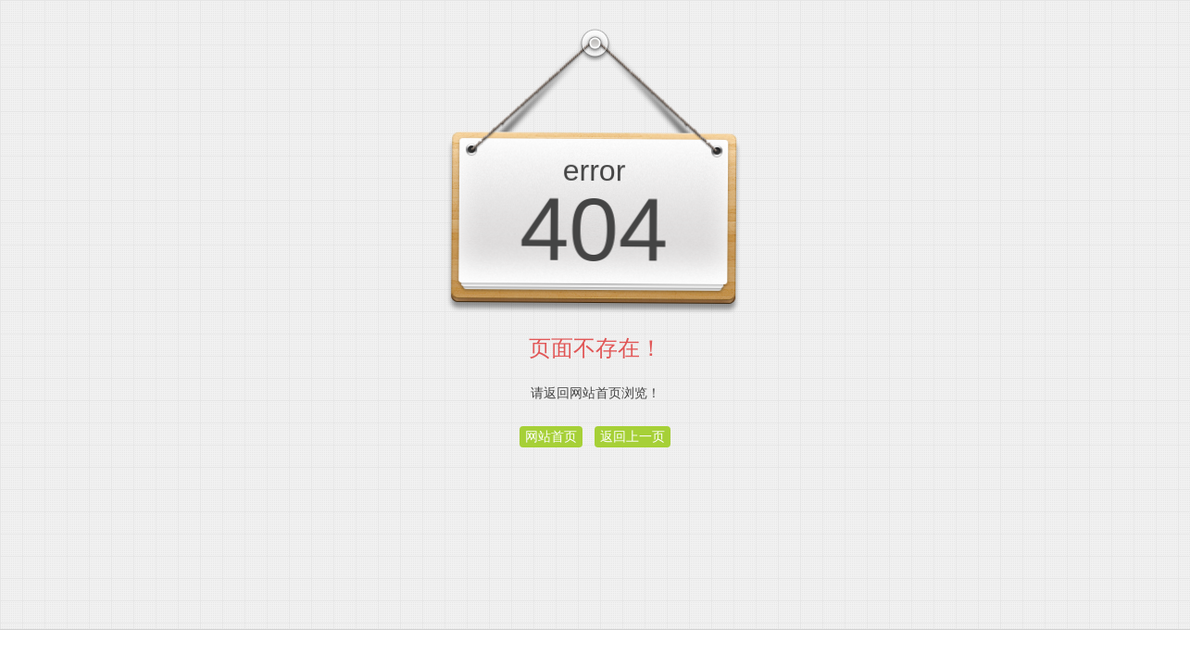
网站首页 (551, 436)
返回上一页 (632, 436)
